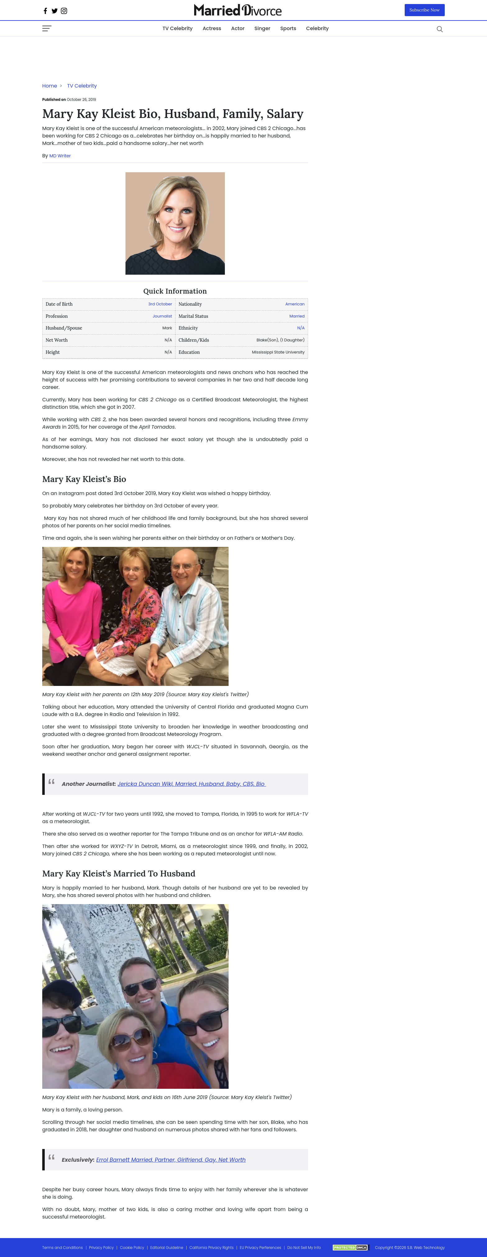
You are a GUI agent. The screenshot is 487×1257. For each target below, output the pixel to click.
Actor (237, 28)
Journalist (162, 316)
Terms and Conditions (62, 1247)
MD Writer (60, 156)
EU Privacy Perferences (260, 1247)
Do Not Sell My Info (304, 1247)
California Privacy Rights (211, 1247)
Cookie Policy (132, 1247)
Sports (288, 28)
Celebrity (317, 28)
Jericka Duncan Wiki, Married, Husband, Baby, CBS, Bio (192, 784)
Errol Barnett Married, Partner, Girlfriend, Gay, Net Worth (171, 1160)
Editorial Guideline (166, 1247)
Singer (262, 28)
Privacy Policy (101, 1247)
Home (49, 85)
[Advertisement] (92, 49)
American (295, 304)
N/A (301, 328)
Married (297, 316)
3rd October (160, 304)
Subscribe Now (425, 10)
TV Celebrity (177, 28)
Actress (212, 28)
